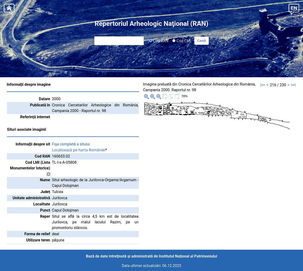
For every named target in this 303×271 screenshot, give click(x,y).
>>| (293, 85)
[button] (294, 8)
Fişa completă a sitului (71, 144)
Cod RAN (159, 40)
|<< (262, 85)
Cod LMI (181, 40)
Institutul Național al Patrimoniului (188, 256)
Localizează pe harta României (79, 150)
